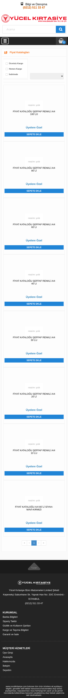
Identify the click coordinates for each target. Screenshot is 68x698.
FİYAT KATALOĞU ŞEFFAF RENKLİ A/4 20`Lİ (34, 395)
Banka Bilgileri (10, 617)
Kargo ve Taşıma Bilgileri (16, 630)
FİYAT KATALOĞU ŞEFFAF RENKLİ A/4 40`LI (34, 282)
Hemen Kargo (15, 69)
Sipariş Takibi (10, 621)
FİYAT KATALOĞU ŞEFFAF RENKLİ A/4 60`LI (34, 225)
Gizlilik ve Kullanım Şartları (17, 625)
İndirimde (13, 74)
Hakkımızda (9, 661)
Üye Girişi (8, 652)
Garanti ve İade (11, 634)
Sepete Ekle (34, 134)
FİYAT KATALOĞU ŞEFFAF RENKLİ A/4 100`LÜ (34, 113)
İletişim (6, 665)
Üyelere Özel (34, 127)
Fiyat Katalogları (20, 52)
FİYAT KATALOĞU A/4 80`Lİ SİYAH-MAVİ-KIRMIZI (34, 508)
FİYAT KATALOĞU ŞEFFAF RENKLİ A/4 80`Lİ (34, 169)
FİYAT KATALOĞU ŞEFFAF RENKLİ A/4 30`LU (34, 338)
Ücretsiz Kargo (16, 63)
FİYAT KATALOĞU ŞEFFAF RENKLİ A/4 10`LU (34, 451)
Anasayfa (8, 657)
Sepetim (7, 670)
